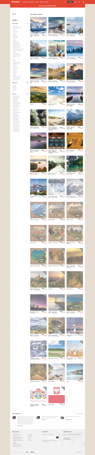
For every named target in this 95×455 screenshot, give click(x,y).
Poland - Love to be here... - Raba (52, 174)
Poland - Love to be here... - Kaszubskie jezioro (34, 151)
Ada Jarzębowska (16, 122)
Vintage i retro (15, 68)
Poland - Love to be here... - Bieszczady (34, 335)
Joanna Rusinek (16, 115)
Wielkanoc (15, 72)
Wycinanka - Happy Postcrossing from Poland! (34, 405)
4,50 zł (43, 218)
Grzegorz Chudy (16, 131)
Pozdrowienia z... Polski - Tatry (35, 197)
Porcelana (15, 89)
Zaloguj (70, 1)
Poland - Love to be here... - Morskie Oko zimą (34, 35)
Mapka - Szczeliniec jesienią (71, 243)
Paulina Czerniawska (16, 103)
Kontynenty (15, 37)
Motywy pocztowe (16, 43)
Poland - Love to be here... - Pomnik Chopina (53, 335)
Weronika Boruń (16, 116)
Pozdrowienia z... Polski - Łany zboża (72, 358)
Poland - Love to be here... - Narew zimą (34, 58)
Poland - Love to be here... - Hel (52, 104)
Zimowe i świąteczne (17, 78)
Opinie (41, 2)
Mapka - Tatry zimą (34, 219)
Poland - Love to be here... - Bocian (71, 151)
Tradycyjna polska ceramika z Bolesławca (35, 358)
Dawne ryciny (15, 28)
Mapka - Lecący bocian (35, 265)
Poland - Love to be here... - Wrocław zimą (53, 58)
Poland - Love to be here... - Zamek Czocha (53, 81)
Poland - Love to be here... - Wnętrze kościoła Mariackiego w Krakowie (53, 151)
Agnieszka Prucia (16, 118)
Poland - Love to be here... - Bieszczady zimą (72, 197)
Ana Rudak (15, 113)
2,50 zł (43, 34)
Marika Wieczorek (16, 123)
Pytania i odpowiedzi (17, 446)
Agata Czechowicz (16, 120)
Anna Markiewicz (16, 102)
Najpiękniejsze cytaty (17, 46)
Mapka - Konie (70, 219)
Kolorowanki (15, 36)
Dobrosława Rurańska (17, 112)
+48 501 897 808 (66, 438)
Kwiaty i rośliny (16, 41)
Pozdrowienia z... (16, 53)
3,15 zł (45, 220)
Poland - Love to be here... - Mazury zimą (52, 197)
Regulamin (15, 443)
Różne (14, 60)
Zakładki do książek (16, 76)
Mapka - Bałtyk (51, 219)
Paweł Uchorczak (16, 106)
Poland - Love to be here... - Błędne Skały (34, 127)
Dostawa (46, 2)
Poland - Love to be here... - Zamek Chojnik (35, 289)
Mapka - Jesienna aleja (53, 265)
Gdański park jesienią (35, 381)
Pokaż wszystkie (79, 413)
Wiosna (14, 73)
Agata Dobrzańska (16, 96)
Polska (14, 52)
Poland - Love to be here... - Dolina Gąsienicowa (71, 128)
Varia (14, 90)
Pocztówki (25, 2)
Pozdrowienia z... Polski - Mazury (72, 335)
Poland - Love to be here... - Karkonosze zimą (34, 81)
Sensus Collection (16, 63)
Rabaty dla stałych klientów (18, 437)
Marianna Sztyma (16, 109)
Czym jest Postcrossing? (17, 444)
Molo (68, 381)
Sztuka (14, 65)
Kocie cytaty (15, 31)
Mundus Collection (16, 44)
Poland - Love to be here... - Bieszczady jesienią (71, 266)
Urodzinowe (15, 66)
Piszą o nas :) (15, 436)
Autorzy (37, 2)
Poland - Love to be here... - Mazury (34, 174)
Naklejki (14, 87)
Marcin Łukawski (16, 104)
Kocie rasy (15, 33)
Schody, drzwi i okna (17, 62)
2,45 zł (45, 104)
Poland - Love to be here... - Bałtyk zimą (71, 35)
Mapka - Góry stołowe (53, 242)
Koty (14, 38)
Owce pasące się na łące (53, 358)
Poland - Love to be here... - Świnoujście (52, 312)
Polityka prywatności (17, 438)
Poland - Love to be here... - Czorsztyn (71, 312)
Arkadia (32, 104)
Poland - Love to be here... (18, 50)
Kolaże (14, 34)
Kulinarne (14, 40)
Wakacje (14, 69)
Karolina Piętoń (16, 125)
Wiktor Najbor (15, 99)
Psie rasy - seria (16, 56)
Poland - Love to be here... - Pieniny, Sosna (71, 81)
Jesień (14, 30)
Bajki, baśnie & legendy (17, 27)
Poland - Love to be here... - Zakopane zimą (72, 58)
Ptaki (14, 59)
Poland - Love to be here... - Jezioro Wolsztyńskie (71, 104)
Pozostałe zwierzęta (17, 55)
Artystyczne (15, 25)
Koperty (14, 85)
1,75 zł (45, 35)
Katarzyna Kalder (16, 126)
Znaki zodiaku (15, 79)
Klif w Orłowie (51, 381)
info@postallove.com (67, 439)
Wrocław (14, 75)
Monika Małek (15, 119)
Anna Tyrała (15, 107)
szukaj (14, 20)
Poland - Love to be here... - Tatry (71, 174)
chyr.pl (80, 452)
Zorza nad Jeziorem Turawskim (34, 312)
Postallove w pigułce (17, 434)
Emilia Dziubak (15, 128)
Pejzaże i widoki (16, 47)
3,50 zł (43, 103)
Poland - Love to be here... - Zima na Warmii (53, 35)
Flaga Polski (51, 404)
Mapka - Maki (33, 242)
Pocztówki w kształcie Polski (18, 49)
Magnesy (14, 86)
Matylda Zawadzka (16, 129)
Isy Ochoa (15, 110)
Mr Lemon (15, 100)
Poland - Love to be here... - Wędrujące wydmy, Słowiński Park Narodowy (53, 128)
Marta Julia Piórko (16, 97)
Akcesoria (31, 2)
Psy (13, 57)
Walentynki (15, 71)
